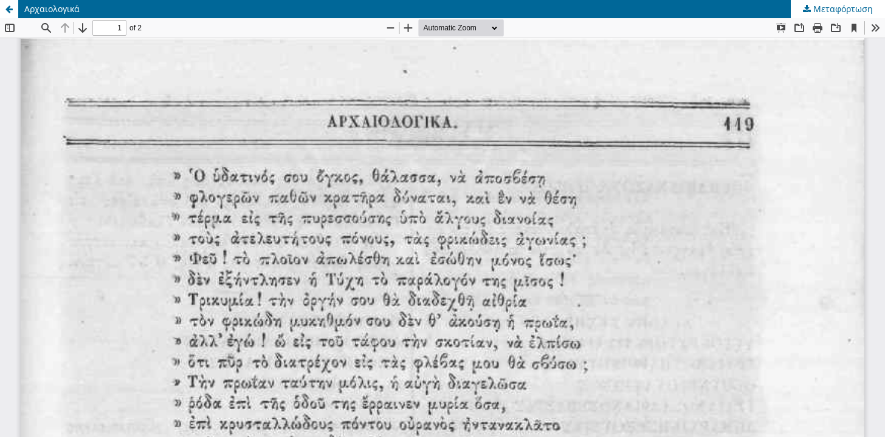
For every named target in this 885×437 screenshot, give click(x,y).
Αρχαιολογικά (52, 9)
